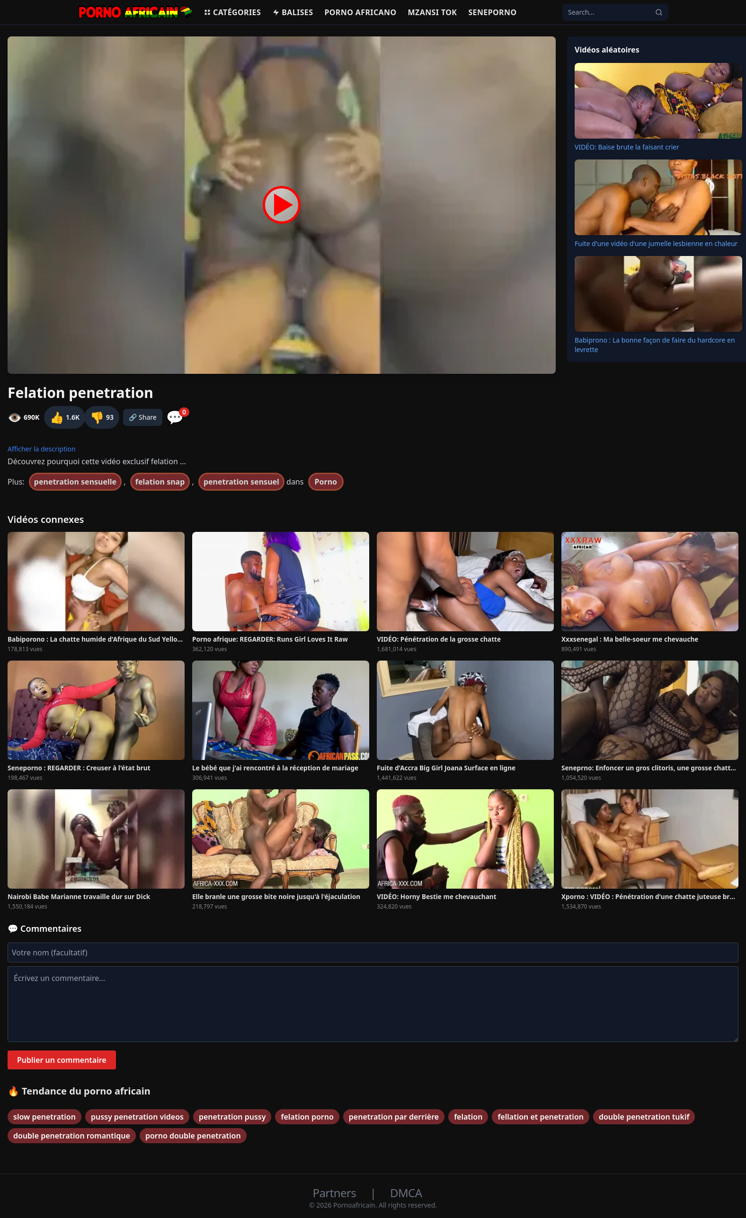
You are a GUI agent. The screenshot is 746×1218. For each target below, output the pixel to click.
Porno (326, 482)
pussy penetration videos (137, 1117)
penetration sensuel (241, 482)
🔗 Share (143, 417)
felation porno (307, 1117)
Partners (336, 1192)
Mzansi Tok (432, 12)
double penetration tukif (644, 1117)
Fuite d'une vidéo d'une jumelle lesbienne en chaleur (656, 243)
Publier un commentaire (62, 1060)
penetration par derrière (394, 1117)
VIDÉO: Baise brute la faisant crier (627, 146)
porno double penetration (193, 1135)
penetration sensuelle (75, 482)
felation (468, 1117)
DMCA (406, 1192)
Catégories (232, 12)
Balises (292, 12)
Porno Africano (360, 12)
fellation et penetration (540, 1117)
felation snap (160, 482)
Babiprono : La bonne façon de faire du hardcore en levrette (655, 344)
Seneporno (492, 12)
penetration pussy (232, 1117)
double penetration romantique (71, 1135)
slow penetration (44, 1117)
